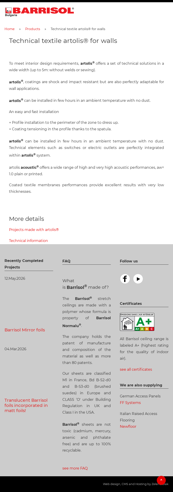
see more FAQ (75, 468)
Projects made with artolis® (34, 230)
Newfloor (128, 426)
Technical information (28, 241)
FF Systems (130, 403)
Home (10, 29)
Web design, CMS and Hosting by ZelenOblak (135, 484)
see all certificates (136, 369)
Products (32, 29)
